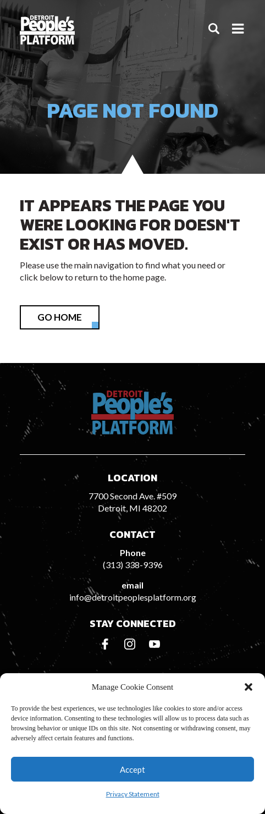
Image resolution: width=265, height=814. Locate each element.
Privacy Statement (132, 794)
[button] (248, 686)
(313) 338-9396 (133, 564)
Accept (132, 769)
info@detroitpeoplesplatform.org (132, 597)
